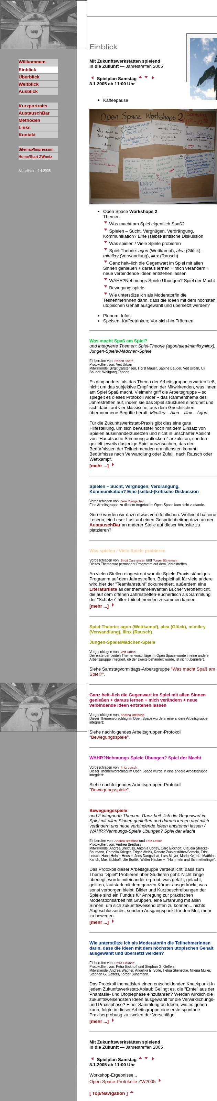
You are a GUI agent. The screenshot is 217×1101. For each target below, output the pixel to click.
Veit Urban (128, 652)
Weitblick (29, 84)
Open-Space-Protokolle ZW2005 (125, 1081)
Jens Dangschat (132, 501)
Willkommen (32, 61)
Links (25, 127)
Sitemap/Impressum (36, 149)
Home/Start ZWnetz (35, 156)
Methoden (29, 120)
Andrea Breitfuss (132, 715)
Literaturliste (103, 589)
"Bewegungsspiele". (109, 737)
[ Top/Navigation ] (111, 1093)
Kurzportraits (33, 105)
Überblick (29, 76)
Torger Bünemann (165, 560)
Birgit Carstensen (133, 560)
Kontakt (27, 134)
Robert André (124, 361)
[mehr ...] (102, 465)
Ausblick (28, 91)
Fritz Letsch (129, 767)
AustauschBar (34, 113)
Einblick (27, 69)
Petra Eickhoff (124, 963)
